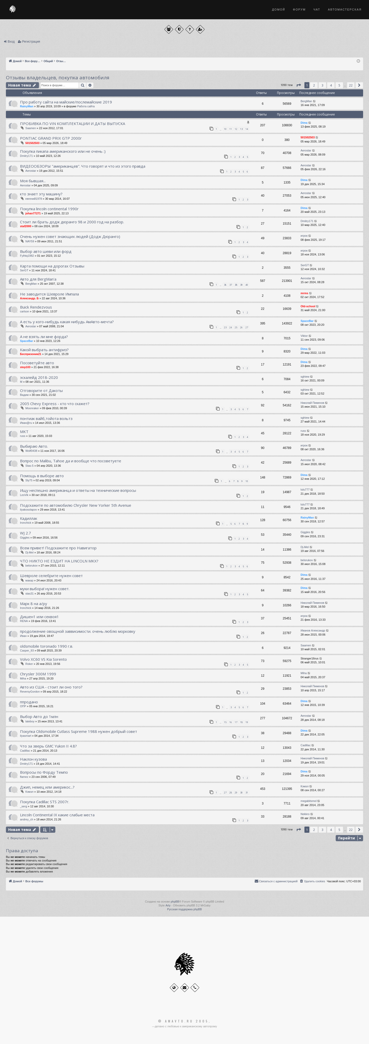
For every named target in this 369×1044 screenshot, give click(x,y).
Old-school (308, 306)
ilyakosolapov (28, 509)
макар (29, 580)
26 (241, 327)
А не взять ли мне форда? (44, 336)
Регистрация (31, 41)
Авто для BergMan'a (38, 279)
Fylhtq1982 (27, 255)
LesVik (24, 494)
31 (246, 792)
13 (241, 129)
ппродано (29, 701)
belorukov (31, 565)
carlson (24, 311)
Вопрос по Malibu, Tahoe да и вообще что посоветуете (70, 460)
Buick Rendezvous (36, 307)
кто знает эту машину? (41, 193)
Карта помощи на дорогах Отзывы (52, 266)
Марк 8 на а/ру (33, 603)
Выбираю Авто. (34, 446)
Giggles (24, 537)
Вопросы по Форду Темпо (44, 772)
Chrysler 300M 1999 (38, 673)
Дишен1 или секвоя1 (39, 616)
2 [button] (314, 85)
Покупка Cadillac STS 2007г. (44, 801)
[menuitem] (312, 881)
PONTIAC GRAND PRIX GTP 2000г (51, 138)
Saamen (30, 128)
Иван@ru (26, 422)
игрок (304, 235)
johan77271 (33, 213)
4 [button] (331, 85)
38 (236, 284)
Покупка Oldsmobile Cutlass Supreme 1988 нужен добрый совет (78, 731)
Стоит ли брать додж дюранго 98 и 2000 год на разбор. (72, 221)
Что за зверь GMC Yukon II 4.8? (48, 746)
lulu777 (305, 489)
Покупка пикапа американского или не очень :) (63, 151)
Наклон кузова (33, 759)
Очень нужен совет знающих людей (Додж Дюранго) (70, 236)
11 (230, 129)
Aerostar (306, 150)
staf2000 (25, 226)
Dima (304, 122)
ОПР (23, 706)
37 (230, 284)
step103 (25, 367)
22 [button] (351, 85)
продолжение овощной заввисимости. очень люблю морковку (77, 631)
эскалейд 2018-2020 (39, 377)
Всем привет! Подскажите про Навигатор (58, 547)
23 (225, 327)
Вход (11, 41)
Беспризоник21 (30, 354)
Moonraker (32, 408)
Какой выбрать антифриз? (44, 349)
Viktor (304, 335)
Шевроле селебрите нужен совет (51, 575)
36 (225, 284)
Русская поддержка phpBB (184, 909)
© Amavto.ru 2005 (183, 1021)
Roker (29, 663)
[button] (298, 85)
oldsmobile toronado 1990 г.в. (46, 646)
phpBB (175, 901)
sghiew (305, 376)
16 (230, 722)
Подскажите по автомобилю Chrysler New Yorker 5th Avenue (75, 505)
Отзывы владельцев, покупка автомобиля (57, 77)
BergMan (306, 101)
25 (236, 327)
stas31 (29, 593)
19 (246, 722)
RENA (24, 620)
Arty (168, 905)
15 (225, 722)
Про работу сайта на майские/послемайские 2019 (66, 101)
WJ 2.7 (25, 532)
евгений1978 (33, 198)
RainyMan (26, 106)
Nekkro (305, 814)
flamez (24, 776)
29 (236, 792)
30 (241, 792)
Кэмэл (29, 791)
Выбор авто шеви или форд (45, 251)
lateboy (29, 721)
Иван (23, 635)
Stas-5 (29, 465)
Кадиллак (28, 518)
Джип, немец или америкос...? (47, 787)
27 (246, 327)
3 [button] (322, 85)
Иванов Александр (313, 630)
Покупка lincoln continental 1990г (49, 208)
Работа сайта (86, 106)
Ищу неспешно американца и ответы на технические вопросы (78, 490)
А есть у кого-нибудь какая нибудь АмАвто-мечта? (67, 321)
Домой (278, 9)
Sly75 (29, 480)
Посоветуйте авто (37, 362)
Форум (299, 9)
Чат (316, 9)
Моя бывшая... (33, 180)
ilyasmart (25, 735)
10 (225, 129)
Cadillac (25, 750)
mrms (304, 293)
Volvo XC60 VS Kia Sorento (43, 659)
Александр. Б (29, 298)
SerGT (24, 270)
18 (241, 722)
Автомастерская (345, 9)
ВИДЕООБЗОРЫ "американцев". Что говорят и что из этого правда (82, 166)
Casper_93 (27, 650)
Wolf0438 (31, 450)
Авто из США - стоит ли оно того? (51, 686)
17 (236, 722)
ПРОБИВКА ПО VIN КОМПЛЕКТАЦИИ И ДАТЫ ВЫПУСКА (72, 123)
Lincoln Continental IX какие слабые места (57, 814)
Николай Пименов (312, 402)
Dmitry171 (26, 155)
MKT (24, 431)
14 (246, 129)
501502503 (32, 143)
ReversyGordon (30, 691)
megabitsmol (308, 800)
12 (236, 129)
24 (230, 327)
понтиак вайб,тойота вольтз (46, 418)
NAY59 (29, 241)
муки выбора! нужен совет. (44, 588)
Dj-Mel (29, 552)
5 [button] (339, 85)
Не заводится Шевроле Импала (49, 293)
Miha (23, 678)
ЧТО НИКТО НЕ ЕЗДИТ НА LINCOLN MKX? (59, 560)
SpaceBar (307, 320)
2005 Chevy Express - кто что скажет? (54, 403)
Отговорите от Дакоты (41, 390)
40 (246, 284)
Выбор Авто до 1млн (39, 716)
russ (22, 435)
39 (241, 284)
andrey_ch (26, 819)
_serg (23, 806)
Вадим (24, 394)
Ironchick (25, 522)
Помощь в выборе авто (42, 475)
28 (230, 792)
